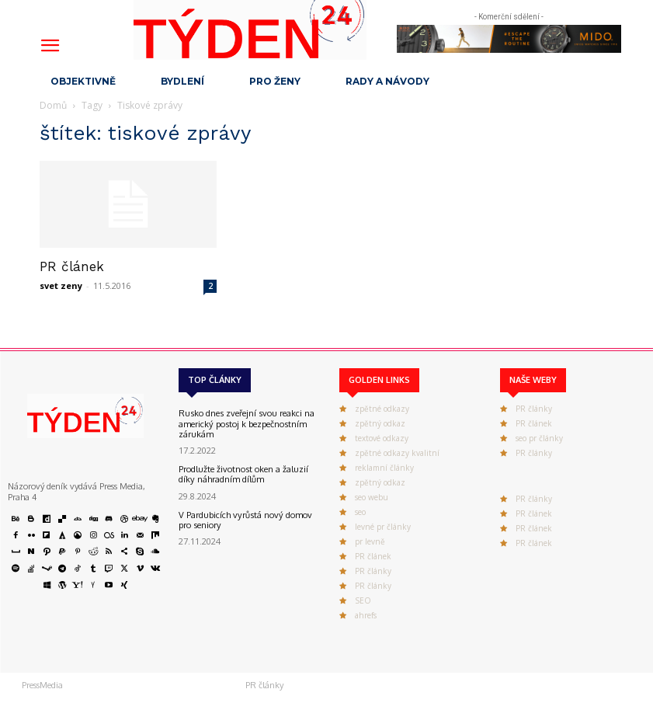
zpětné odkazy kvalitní (397, 452)
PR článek (72, 266)
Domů (53, 105)
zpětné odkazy (382, 408)
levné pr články (383, 526)
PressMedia (42, 685)
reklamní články (384, 467)
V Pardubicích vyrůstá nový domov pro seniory (244, 519)
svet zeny (61, 285)
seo (360, 511)
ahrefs (366, 615)
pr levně (370, 541)
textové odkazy (381, 438)
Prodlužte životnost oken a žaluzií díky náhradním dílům (243, 474)
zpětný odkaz (380, 423)
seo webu (371, 497)
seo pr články (539, 438)
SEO (363, 600)
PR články (373, 571)
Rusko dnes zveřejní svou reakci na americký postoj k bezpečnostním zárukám (245, 423)
